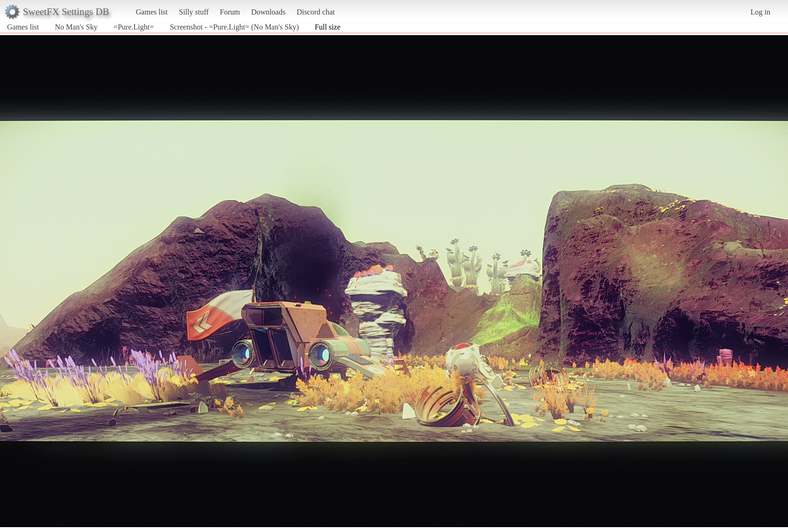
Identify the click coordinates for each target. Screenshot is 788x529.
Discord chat (315, 12)
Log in (760, 12)
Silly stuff (194, 12)
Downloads (268, 12)
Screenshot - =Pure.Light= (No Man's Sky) (234, 27)
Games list (152, 12)
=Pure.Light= (134, 27)
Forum (230, 12)
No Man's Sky (76, 27)
